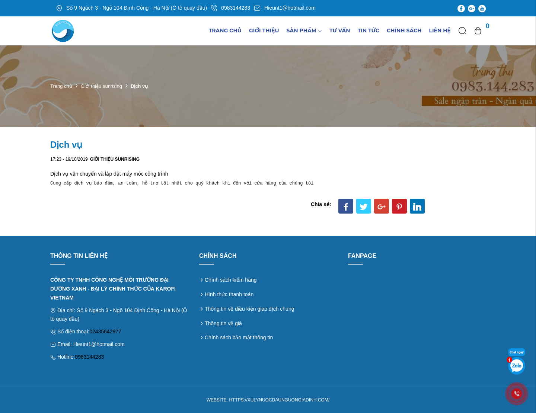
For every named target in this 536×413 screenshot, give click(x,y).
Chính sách (404, 30)
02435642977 (105, 331)
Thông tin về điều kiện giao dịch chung (249, 309)
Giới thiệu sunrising (101, 86)
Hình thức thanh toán (229, 294)
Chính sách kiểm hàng (231, 280)
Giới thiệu (264, 30)
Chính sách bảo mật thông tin (239, 337)
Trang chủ (225, 30)
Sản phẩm (304, 30)
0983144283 (89, 357)
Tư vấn (339, 30)
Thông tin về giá (223, 323)
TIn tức (368, 30)
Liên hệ (440, 30)
